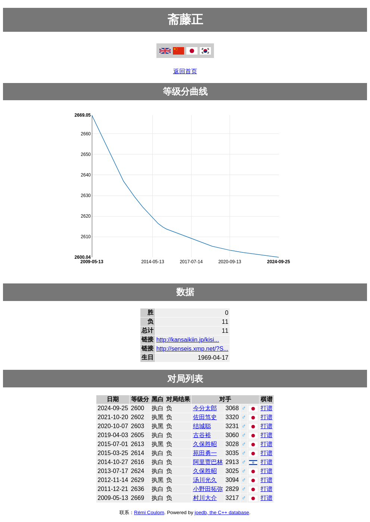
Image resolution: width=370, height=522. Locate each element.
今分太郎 (205, 408)
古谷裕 (202, 435)
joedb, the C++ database (222, 512)
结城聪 (202, 426)
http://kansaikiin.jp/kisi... (187, 340)
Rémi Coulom (149, 512)
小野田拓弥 (208, 489)
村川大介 (205, 498)
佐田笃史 (205, 417)
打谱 (267, 408)
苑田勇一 (205, 453)
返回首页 (185, 71)
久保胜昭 (205, 444)
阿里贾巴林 (208, 462)
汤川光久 (205, 480)
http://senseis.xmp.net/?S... (192, 349)
